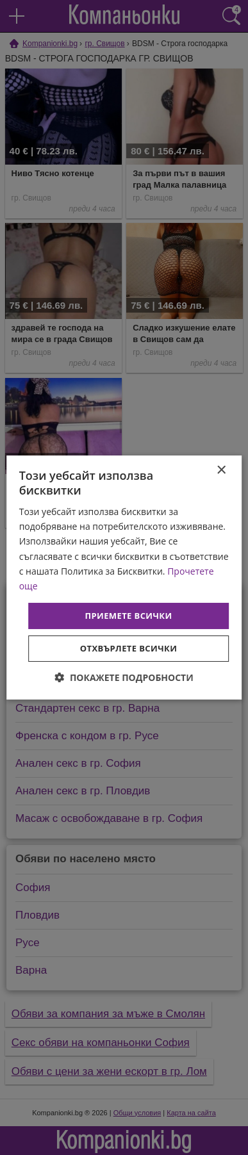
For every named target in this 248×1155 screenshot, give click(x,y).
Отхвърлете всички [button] (128, 648)
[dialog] (124, 577)
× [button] (221, 470)
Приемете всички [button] (128, 615)
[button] (123, 677)
